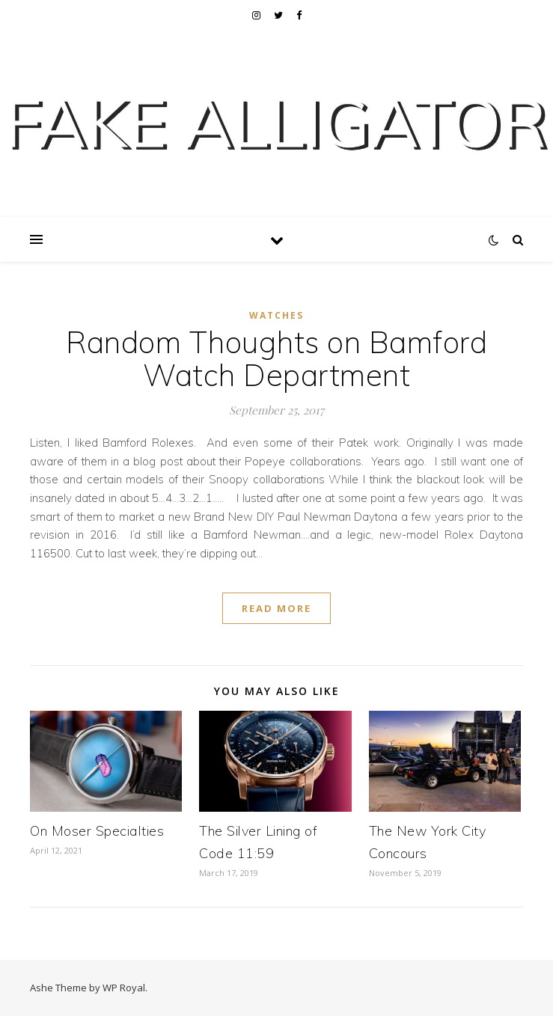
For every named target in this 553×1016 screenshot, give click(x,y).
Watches (276, 315)
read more (276, 608)
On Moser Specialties (97, 830)
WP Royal (124, 987)
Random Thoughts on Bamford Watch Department (276, 358)
